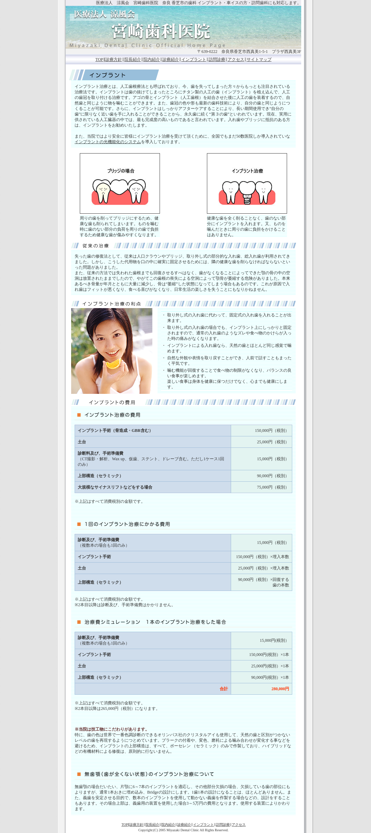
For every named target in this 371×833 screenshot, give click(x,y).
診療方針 (113, 59)
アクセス (236, 59)
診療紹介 (170, 59)
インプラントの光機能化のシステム (108, 141)
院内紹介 (151, 59)
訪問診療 (217, 59)
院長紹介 (132, 59)
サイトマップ (259, 59)
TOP (99, 59)
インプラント (193, 59)
